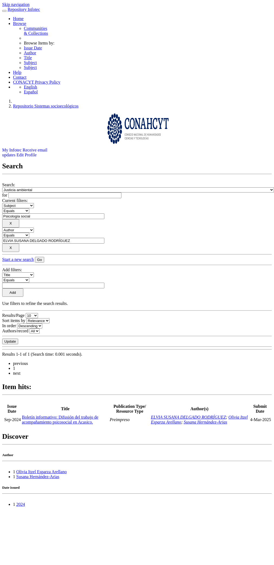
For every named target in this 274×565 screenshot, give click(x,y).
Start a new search (18, 259)
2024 (20, 504)
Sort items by (13, 320)
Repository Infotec (24, 9)
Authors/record (15, 331)
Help (17, 72)
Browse (19, 23)
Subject (30, 62)
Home (18, 18)
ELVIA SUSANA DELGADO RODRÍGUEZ (188, 417)
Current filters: (15, 200)
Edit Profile (27, 155)
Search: (8, 184)
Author (30, 52)
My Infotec (12, 150)
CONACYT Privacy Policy (36, 82)
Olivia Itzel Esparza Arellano (41, 471)
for (4, 195)
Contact (20, 77)
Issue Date (33, 48)
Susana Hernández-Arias (205, 422)
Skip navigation (16, 4)
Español (31, 92)
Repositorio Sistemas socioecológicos (46, 106)
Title (28, 57)
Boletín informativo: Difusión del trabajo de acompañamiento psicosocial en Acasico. (60, 419)
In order (9, 325)
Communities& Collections (36, 31)
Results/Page (13, 315)
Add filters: (12, 269)
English (30, 87)
